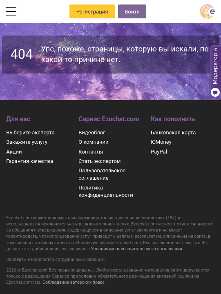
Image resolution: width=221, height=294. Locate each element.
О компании (93, 142)
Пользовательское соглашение (101, 174)
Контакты (90, 152)
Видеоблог (91, 132)
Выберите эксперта (30, 132)
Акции (14, 152)
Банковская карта (173, 132)
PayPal (159, 152)
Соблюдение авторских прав (72, 282)
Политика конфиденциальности (105, 191)
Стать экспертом (99, 161)
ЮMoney (161, 142)
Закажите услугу (26, 142)
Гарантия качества (29, 161)
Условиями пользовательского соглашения (136, 249)
